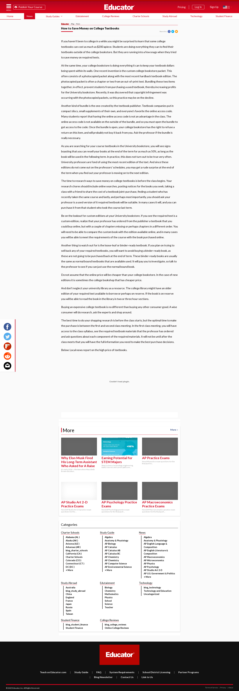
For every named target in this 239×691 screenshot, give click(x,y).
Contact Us (125, 677)
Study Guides (53, 16)
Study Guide (79, 672)
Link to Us (145, 677)
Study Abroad (169, 16)
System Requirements (119, 672)
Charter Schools (141, 16)
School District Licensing (154, 672)
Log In (198, 7)
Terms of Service (211, 687)
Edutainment (82, 16)
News (30, 16)
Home (10, 16)
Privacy (222, 687)
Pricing (182, 7)
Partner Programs (186, 672)
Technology (196, 16)
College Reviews (110, 16)
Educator (119, 7)
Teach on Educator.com (53, 672)
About (230, 687)
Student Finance (224, 16)
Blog (72, 24)
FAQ (96, 672)
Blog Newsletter (101, 677)
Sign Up (214, 7)
